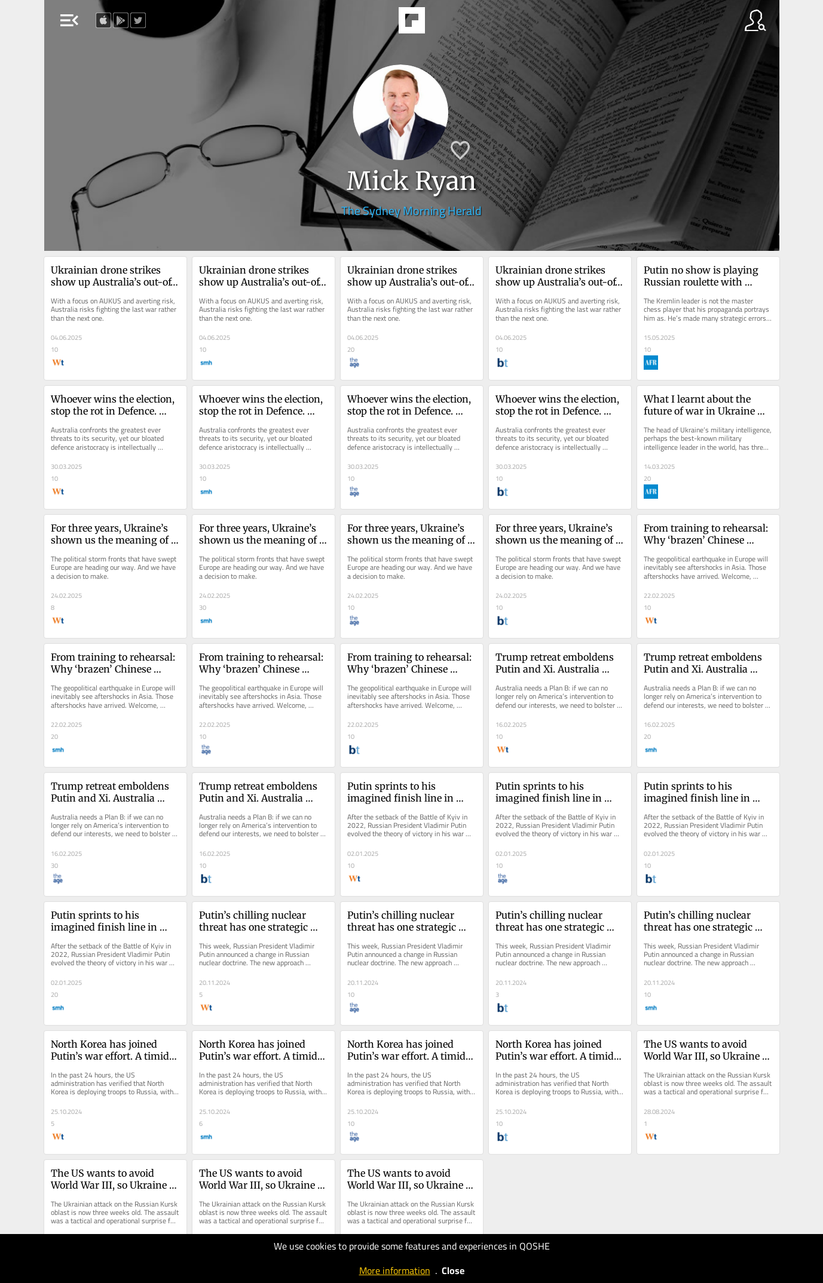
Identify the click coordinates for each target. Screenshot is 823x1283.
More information (394, 1270)
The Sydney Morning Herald (411, 210)
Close (453, 1270)
